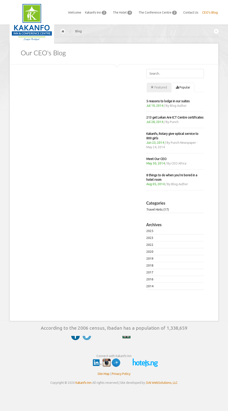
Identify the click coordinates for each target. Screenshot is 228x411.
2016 (149, 279)
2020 (149, 251)
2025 (149, 231)
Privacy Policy (121, 374)
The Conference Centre (158, 13)
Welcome (74, 12)
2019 (149, 258)
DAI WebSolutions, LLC (162, 382)
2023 (149, 238)
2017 (149, 272)
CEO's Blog (210, 12)
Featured (159, 87)
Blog (78, 31)
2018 (149, 265)
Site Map (104, 374)
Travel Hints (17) (157, 209)
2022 (149, 245)
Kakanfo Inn (97, 13)
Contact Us (190, 12)
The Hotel (124, 13)
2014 (149, 286)
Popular (183, 87)
